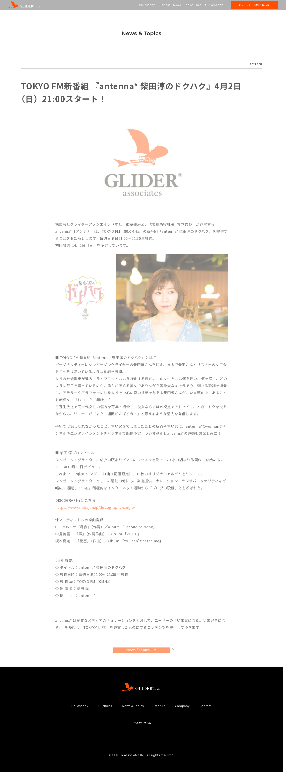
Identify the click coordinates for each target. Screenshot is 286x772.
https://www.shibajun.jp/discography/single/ (95, 508)
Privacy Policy (141, 722)
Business (164, 4)
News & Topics (183, 4)
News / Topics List (141, 651)
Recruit (201, 4)
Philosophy (147, 4)
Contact (206, 706)
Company (216, 4)
